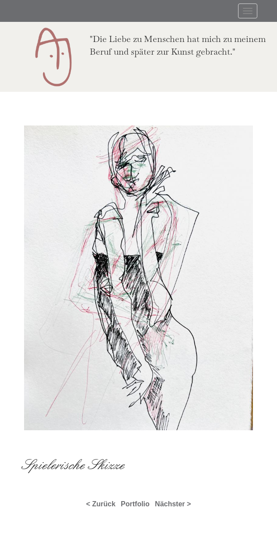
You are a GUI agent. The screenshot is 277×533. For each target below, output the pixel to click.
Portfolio (135, 504)
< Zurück (101, 504)
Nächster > (173, 504)
